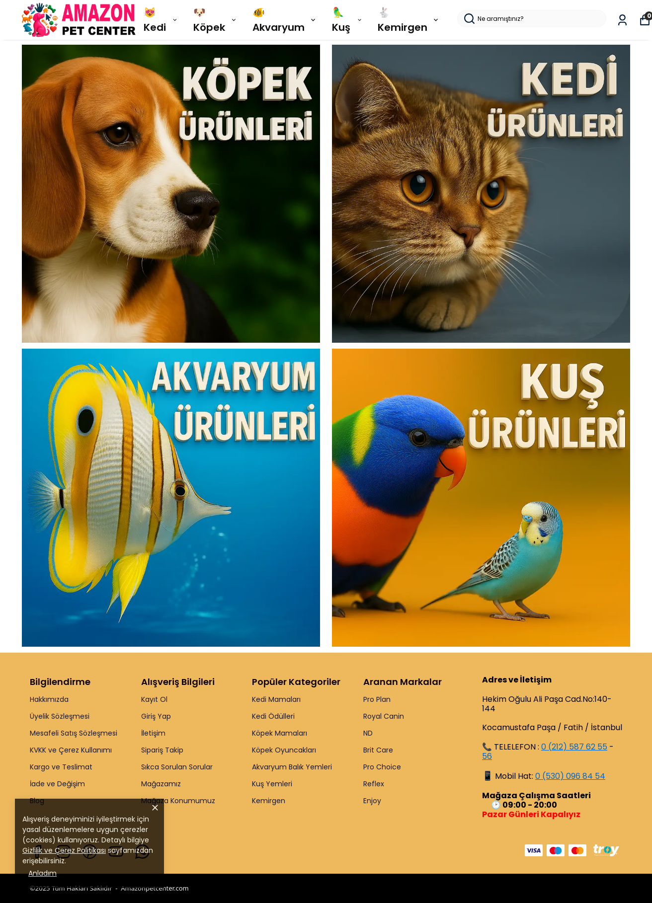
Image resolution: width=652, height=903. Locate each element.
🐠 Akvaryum (284, 19)
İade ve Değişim (57, 784)
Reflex (373, 784)
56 (487, 756)
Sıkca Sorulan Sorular (177, 767)
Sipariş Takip (162, 750)
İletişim (153, 733)
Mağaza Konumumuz (178, 801)
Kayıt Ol (154, 699)
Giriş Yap (156, 716)
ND (368, 733)
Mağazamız (161, 784)
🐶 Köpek (215, 19)
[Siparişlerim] (622, 20)
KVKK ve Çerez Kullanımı (71, 750)
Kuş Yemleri (272, 784)
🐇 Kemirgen (409, 19)
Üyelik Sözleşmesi (59, 716)
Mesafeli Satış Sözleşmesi (73, 733)
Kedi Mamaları (276, 699)
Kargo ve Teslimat (61, 767)
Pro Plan (377, 699)
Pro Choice (382, 767)
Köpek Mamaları (279, 733)
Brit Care (378, 750)
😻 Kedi (161, 19)
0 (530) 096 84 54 (570, 776)
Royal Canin (383, 716)
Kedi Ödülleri (273, 716)
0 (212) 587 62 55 (574, 746)
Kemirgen (268, 801)
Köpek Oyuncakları (284, 750)
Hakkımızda (49, 699)
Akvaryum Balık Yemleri (292, 767)
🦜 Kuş (347, 19)
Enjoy (372, 801)
